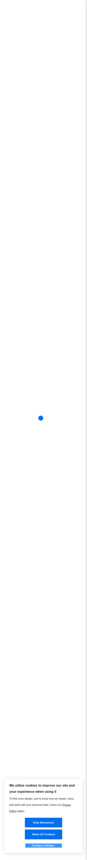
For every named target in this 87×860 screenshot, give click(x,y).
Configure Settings (43, 845)
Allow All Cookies (43, 834)
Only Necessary (43, 822)
